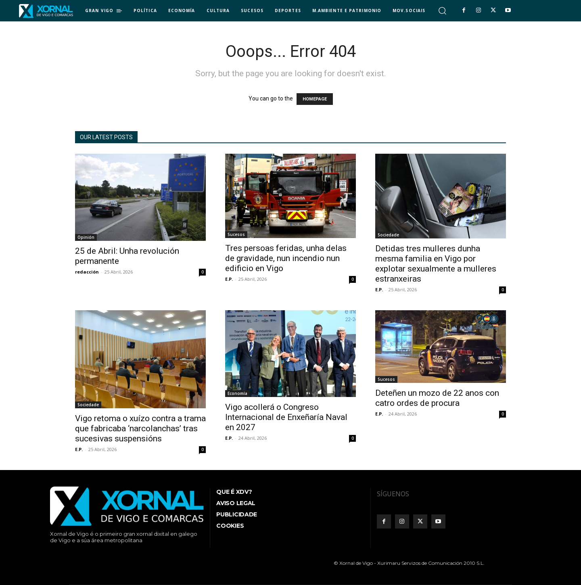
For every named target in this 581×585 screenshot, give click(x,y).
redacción (87, 272)
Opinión (85, 237)
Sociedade (388, 235)
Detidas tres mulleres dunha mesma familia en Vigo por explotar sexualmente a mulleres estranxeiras (435, 264)
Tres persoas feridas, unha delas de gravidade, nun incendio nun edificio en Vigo (286, 258)
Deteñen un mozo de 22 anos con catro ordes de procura (437, 398)
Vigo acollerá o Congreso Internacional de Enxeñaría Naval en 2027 (286, 417)
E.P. (229, 279)
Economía (237, 393)
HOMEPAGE (315, 99)
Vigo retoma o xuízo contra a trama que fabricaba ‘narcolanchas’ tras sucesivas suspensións (140, 428)
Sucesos (236, 234)
